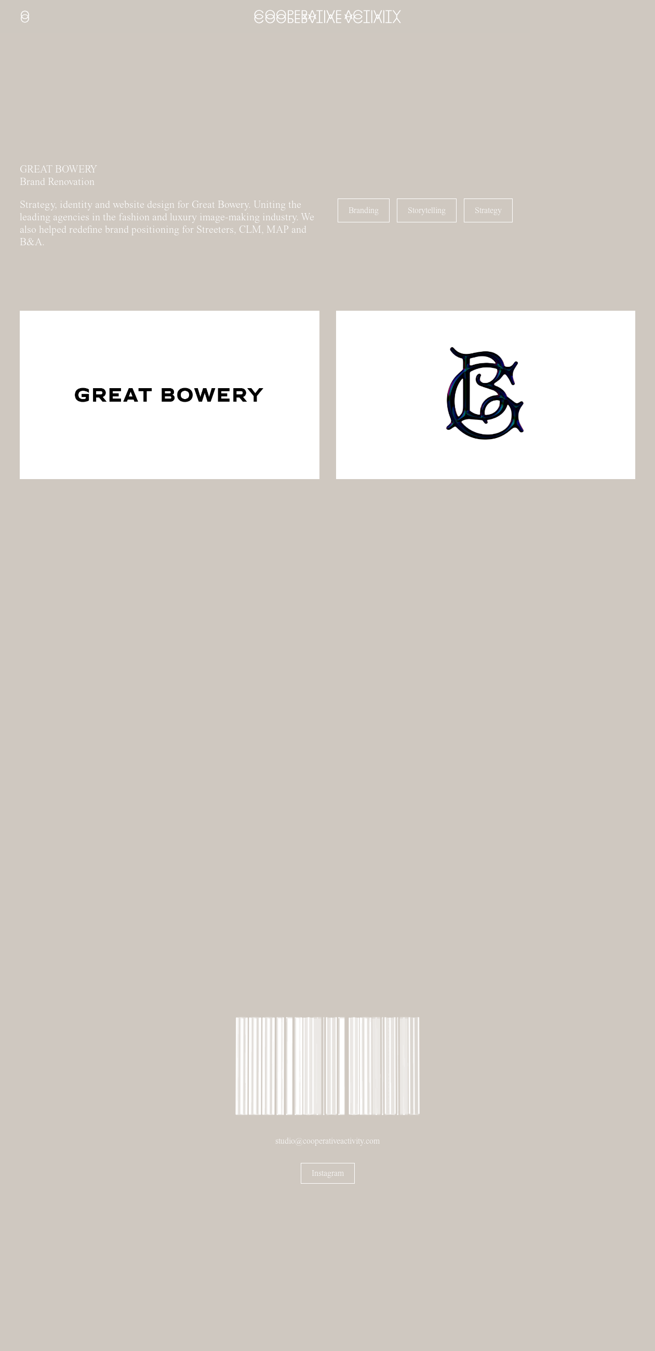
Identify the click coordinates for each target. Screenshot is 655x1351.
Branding (364, 210)
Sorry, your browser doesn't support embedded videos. (78, 104)
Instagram (328, 1173)
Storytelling (427, 210)
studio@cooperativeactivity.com (327, 1141)
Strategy (488, 210)
